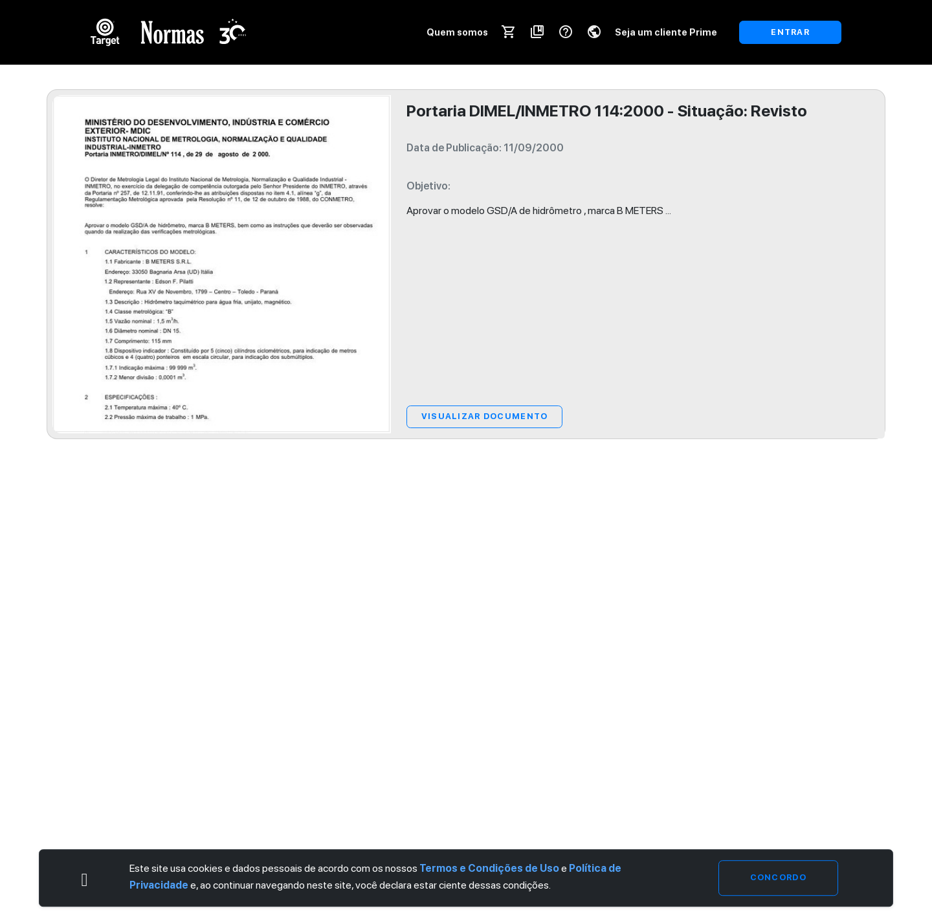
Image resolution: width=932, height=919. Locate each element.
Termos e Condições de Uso (489, 869)
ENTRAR (790, 32)
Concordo (778, 878)
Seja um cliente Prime (666, 32)
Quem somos (457, 32)
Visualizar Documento (484, 416)
